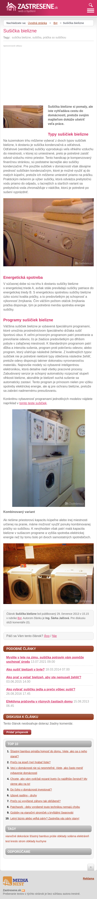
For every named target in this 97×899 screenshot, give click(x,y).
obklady (62, 836)
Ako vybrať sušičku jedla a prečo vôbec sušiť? (40, 689)
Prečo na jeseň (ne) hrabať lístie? (30, 762)
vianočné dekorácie (17, 836)
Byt (55, 23)
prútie (53, 836)
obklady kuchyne (36, 841)
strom (22, 841)
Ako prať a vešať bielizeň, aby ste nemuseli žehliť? (43, 677)
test (7, 841)
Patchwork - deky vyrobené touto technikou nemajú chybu (45, 806)
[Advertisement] (35, 76)
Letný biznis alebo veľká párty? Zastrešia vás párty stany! (44, 818)
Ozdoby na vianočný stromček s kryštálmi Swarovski (41, 812)
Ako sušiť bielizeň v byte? (25, 669)
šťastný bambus (39, 836)
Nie (54, 636)
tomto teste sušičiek (33, 403)
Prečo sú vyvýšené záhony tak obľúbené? (35, 801)
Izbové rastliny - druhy (23, 795)
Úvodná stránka (37, 23)
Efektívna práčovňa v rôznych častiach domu (39, 701)
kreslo (14, 841)
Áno (46, 636)
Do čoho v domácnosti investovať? (31, 789)
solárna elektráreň (78, 836)
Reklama (88, 878)
